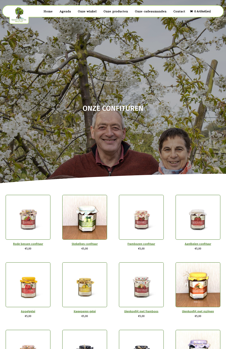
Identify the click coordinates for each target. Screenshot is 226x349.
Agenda (65, 11)
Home (48, 11)
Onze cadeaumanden (150, 11)
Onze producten (115, 11)
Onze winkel (87, 11)
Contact (179, 11)
